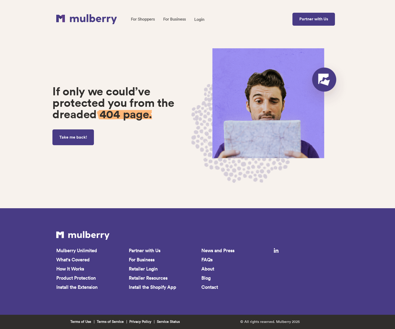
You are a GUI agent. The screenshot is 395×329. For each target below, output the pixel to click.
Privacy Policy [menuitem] (140, 321)
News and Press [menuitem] (217, 250)
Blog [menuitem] (205, 278)
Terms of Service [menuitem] (110, 321)
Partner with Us (313, 19)
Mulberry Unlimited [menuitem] (76, 250)
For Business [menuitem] (174, 19)
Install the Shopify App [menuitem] (152, 287)
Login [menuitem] (199, 19)
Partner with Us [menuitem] (144, 250)
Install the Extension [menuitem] (76, 287)
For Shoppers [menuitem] (143, 19)
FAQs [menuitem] (207, 260)
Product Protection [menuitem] (76, 278)
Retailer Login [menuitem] (143, 269)
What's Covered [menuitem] (73, 260)
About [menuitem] (207, 269)
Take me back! (73, 137)
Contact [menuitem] (209, 287)
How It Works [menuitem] (70, 269)
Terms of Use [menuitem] (80, 321)
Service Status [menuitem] (168, 321)
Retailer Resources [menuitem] (148, 278)
